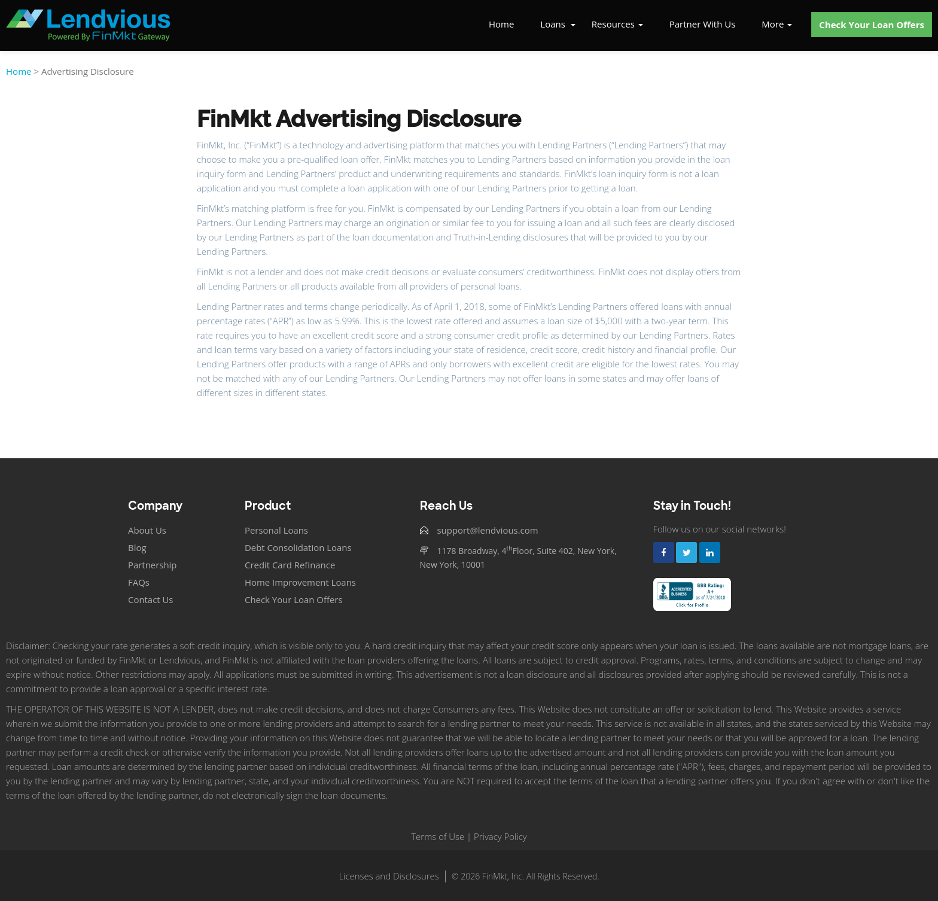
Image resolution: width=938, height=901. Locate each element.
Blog (137, 547)
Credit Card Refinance (290, 565)
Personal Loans (277, 530)
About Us (147, 530)
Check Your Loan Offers (871, 25)
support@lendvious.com (488, 530)
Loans (552, 24)
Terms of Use (437, 836)
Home (501, 24)
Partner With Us (702, 24)
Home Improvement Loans (301, 582)
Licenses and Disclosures (389, 876)
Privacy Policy (500, 836)
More (777, 24)
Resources (617, 24)
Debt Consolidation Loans (298, 547)
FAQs (139, 582)
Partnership (152, 565)
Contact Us (150, 599)
